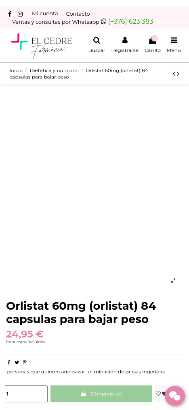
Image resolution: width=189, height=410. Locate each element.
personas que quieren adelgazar (46, 372)
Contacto (78, 13)
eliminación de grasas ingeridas (126, 372)
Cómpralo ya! (101, 394)
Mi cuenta (45, 13)
